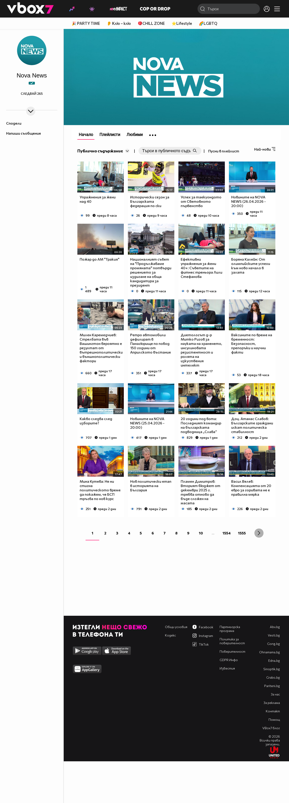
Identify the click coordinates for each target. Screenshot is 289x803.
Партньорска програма (230, 629)
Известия (227, 668)
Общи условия (176, 627)
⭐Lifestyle (182, 23)
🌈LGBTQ (208, 23)
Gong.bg (273, 644)
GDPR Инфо (229, 660)
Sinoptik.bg (271, 669)
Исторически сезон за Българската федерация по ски (149, 201)
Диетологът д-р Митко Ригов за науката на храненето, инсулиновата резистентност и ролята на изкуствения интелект (201, 350)
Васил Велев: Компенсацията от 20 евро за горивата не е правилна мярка (251, 487)
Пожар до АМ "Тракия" (99, 259)
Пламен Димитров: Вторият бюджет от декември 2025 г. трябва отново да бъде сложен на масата (200, 492)
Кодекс (170, 635)
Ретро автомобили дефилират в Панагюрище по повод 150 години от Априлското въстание (150, 343)
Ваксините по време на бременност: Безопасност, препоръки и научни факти (251, 343)
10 (201, 533)
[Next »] (259, 533)
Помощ (274, 719)
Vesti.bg (274, 635)
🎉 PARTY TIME (86, 23)
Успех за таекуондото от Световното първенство (201, 201)
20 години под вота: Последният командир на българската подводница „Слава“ (201, 425)
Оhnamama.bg (269, 652)
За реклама (272, 703)
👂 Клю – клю (119, 23)
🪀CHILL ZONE (151, 23)
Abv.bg (275, 627)
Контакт (273, 711)
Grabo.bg (273, 677)
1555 (242, 533)
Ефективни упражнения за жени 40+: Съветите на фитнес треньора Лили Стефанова (201, 268)
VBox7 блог (271, 728)
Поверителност (232, 651)
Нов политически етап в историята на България (150, 485)
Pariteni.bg (272, 686)
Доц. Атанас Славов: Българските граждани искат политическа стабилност (252, 425)
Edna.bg (274, 660)
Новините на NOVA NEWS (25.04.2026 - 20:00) (147, 422)
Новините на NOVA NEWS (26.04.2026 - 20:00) (248, 201)
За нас (275, 694)
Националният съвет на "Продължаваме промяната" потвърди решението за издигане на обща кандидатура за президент (150, 272)
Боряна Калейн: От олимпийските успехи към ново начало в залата (250, 265)
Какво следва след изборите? (96, 420)
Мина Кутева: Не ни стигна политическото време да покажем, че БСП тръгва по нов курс (100, 490)
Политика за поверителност (232, 641)
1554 (227, 533)
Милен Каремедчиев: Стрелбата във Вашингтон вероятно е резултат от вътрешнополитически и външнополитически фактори (101, 348)
